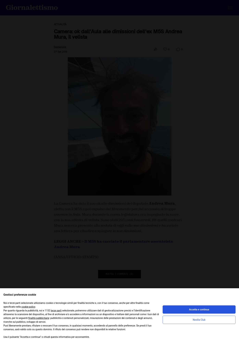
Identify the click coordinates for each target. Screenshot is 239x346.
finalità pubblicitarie (38, 318)
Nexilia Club (199, 319)
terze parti (56, 310)
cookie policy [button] (28, 306)
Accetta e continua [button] (199, 309)
